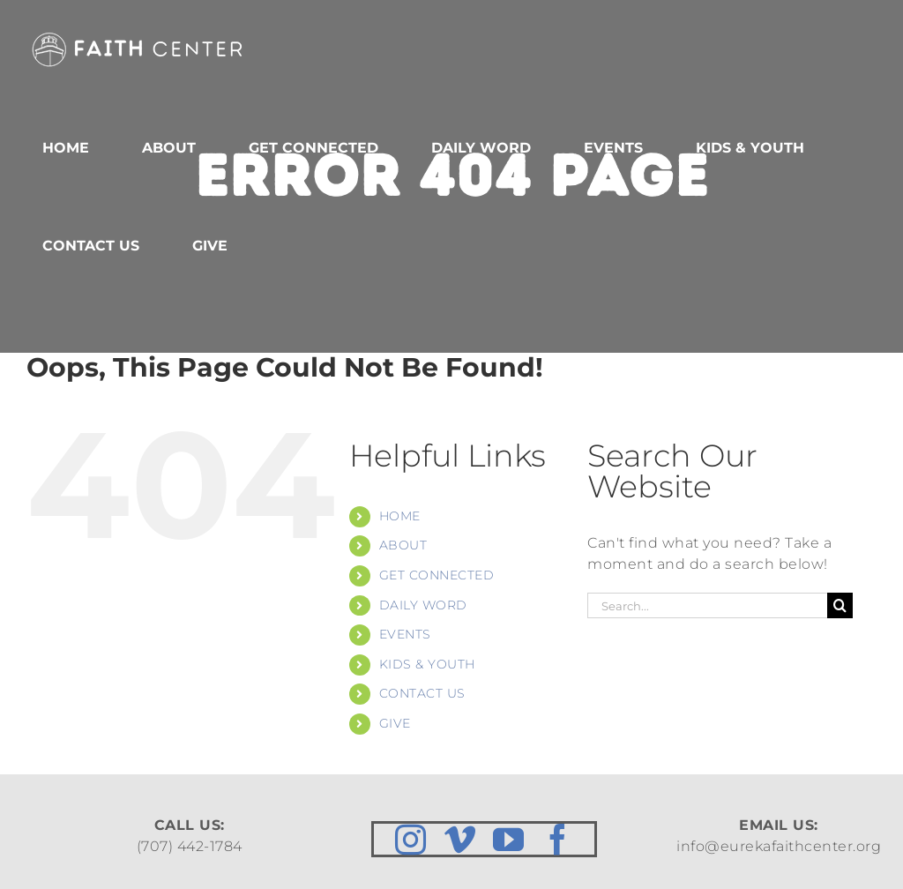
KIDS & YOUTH (427, 664)
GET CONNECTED (437, 575)
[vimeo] (460, 839)
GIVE (395, 723)
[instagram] (411, 839)
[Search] (840, 605)
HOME (400, 516)
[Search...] (707, 605)
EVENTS (405, 634)
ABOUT (403, 545)
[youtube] (509, 839)
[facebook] (558, 839)
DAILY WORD (423, 605)
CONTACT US (422, 693)
